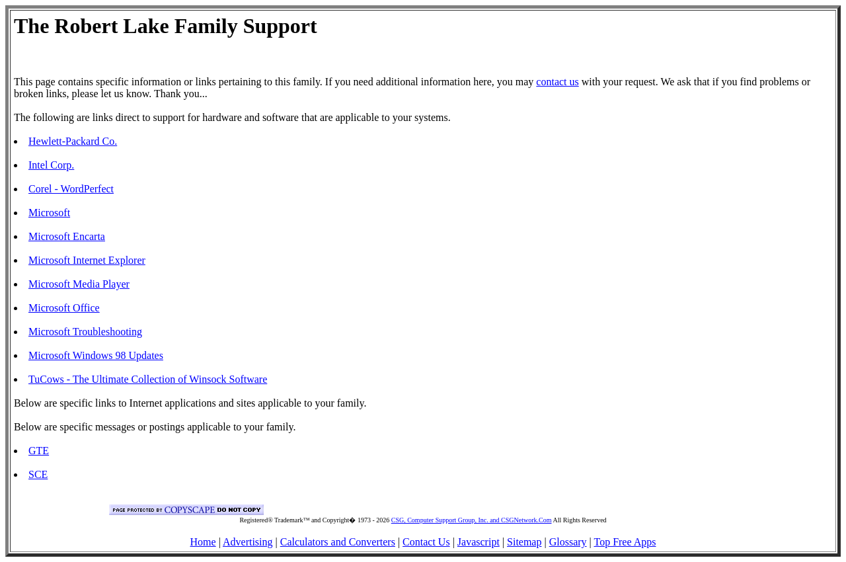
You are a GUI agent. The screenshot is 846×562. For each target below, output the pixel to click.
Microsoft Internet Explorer (86, 260)
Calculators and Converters (337, 541)
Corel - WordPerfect (71, 188)
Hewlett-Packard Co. (72, 141)
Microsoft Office (64, 307)
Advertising (248, 541)
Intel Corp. (51, 165)
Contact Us (426, 541)
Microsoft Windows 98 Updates (95, 355)
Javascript (478, 541)
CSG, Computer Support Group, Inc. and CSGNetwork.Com (471, 520)
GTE (38, 450)
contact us (557, 81)
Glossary (568, 541)
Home (203, 541)
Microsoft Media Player (79, 284)
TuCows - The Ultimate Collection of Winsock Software (147, 379)
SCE (38, 474)
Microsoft (49, 212)
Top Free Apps (625, 541)
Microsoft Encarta (66, 236)
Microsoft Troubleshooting (85, 331)
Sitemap (524, 541)
